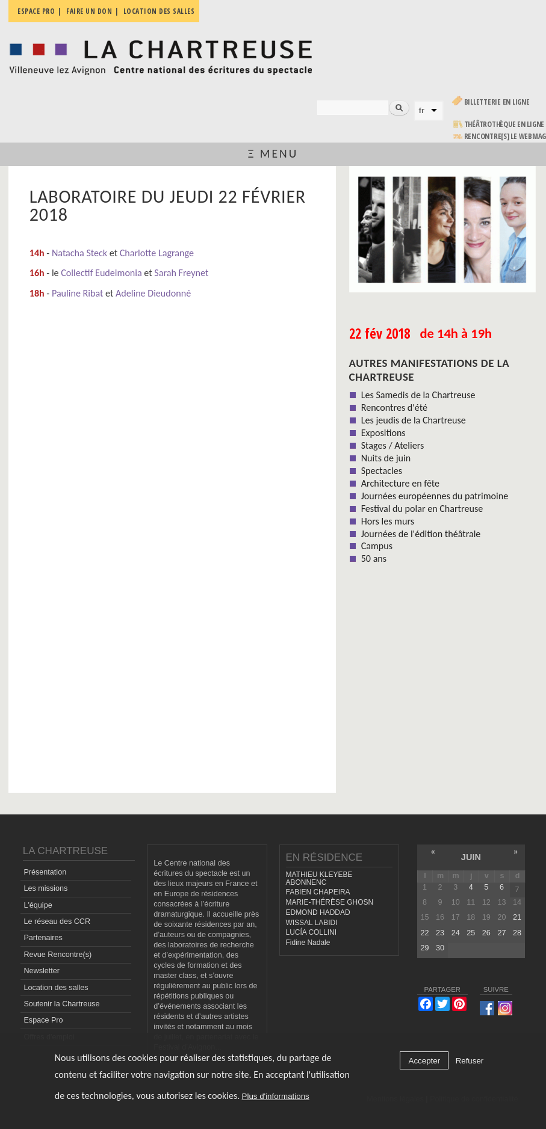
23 (440, 933)
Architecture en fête (400, 483)
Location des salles (55, 987)
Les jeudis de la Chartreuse (413, 420)
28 (517, 933)
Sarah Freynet (181, 272)
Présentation (44, 872)
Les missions (45, 888)
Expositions (383, 432)
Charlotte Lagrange (157, 253)
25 (471, 933)
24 (455, 933)
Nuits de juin (386, 458)
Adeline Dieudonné (153, 293)
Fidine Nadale (308, 942)
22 (425, 933)
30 (440, 948)
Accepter (425, 1060)
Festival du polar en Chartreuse (422, 508)
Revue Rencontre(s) (57, 954)
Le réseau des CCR (56, 921)
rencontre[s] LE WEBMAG (505, 136)
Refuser (470, 1060)
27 (501, 933)
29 (425, 948)
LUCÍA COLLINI (311, 932)
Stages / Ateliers (392, 445)
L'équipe (37, 905)
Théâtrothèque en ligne (504, 124)
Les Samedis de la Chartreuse (418, 395)
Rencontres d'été (394, 407)
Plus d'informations (275, 1096)
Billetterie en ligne (497, 102)
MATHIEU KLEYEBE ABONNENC (319, 878)
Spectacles (381, 470)
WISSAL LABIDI (312, 922)
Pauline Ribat (77, 293)
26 (486, 933)
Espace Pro (43, 1020)
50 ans (373, 558)
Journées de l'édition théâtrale (421, 534)
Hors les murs (387, 521)
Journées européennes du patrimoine (434, 496)
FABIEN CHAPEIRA (318, 892)
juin (471, 857)
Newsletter (41, 971)
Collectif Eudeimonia (101, 272)
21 (517, 917)
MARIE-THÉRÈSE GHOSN (330, 902)
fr (422, 110)
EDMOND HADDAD (318, 912)
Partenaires (42, 938)
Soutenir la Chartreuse (61, 1004)
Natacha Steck (79, 253)
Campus (376, 546)
